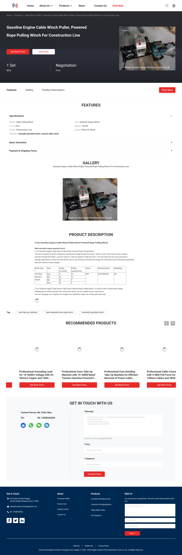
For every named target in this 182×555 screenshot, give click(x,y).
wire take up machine (28, 312)
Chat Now (44, 51)
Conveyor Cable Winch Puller (26, 371)
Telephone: (90, 459)
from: (87, 444)
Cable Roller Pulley (98, 510)
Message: (89, 411)
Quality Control (62, 509)
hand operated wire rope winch (59, 312)
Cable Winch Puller (33, 15)
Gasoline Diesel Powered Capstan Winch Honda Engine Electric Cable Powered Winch (69, 375)
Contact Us (61, 515)
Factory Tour (62, 504)
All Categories (96, 515)
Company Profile (63, 499)
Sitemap (76, 546)
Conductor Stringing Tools (100, 499)
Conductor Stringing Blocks (101, 505)
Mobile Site (89, 546)
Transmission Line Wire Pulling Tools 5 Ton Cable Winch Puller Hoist (109, 375)
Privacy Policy (103, 546)
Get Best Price (18, 51)
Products (19, 15)
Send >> (132, 533)
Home (9, 15)
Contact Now (94, 474)
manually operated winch (93, 312)
